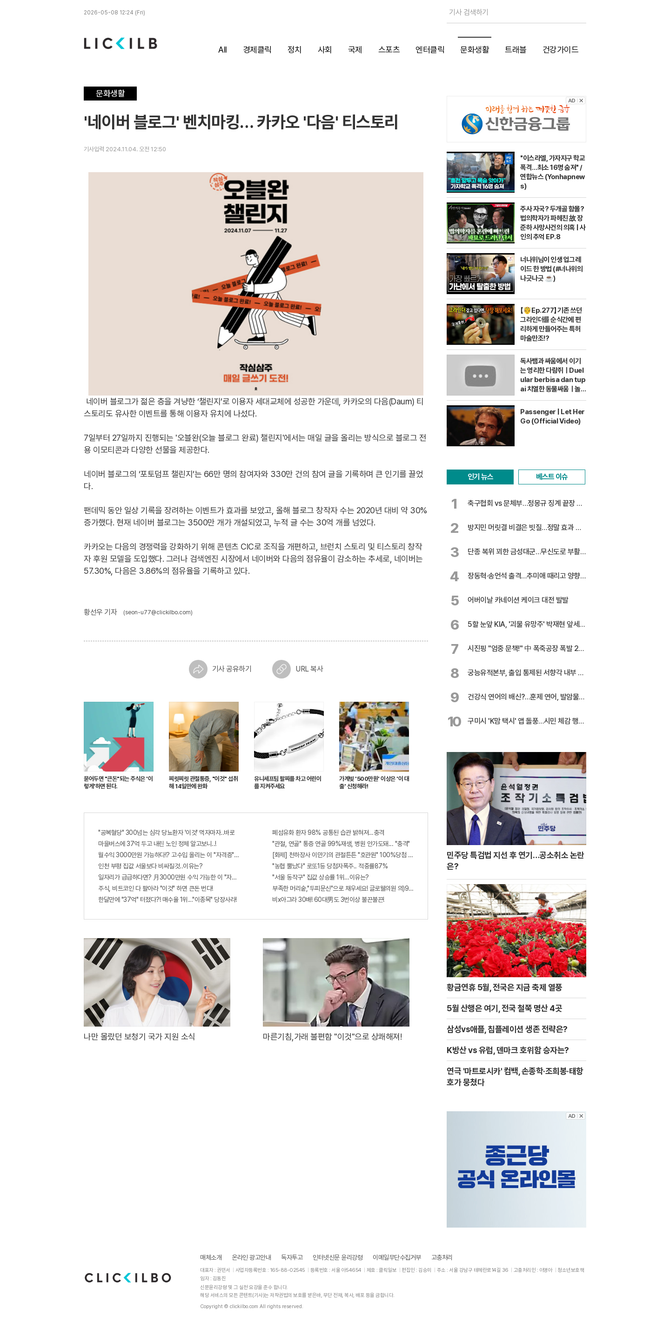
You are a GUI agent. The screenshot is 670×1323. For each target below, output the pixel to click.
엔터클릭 (429, 49)
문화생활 (474, 49)
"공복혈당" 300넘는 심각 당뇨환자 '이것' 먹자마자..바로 (166, 832)
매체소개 (210, 1257)
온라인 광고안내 (251, 1257)
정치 (295, 49)
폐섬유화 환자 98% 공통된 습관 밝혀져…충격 (328, 832)
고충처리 (442, 1257)
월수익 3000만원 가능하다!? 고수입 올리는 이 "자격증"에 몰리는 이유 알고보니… (169, 855)
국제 (355, 49)
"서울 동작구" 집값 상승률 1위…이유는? (320, 877)
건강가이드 (561, 49)
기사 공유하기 (220, 669)
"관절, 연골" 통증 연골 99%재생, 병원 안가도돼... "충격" (341, 843)
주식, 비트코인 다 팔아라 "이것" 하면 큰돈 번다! (155, 888)
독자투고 (291, 1257)
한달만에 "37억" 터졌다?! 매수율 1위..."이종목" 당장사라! (167, 899)
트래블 (516, 49)
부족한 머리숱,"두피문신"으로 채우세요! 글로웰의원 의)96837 (343, 888)
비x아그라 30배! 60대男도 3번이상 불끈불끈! (328, 899)
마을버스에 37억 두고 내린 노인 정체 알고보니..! (157, 843)
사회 (325, 49)
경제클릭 (257, 49)
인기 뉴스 (480, 476)
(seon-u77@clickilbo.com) (158, 612)
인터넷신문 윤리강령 (337, 1257)
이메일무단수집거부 (397, 1257)
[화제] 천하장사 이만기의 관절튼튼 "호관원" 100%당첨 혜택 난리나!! (343, 855)
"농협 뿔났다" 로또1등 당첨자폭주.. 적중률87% (330, 866)
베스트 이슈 (552, 476)
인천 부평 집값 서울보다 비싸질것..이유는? (150, 866)
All (222, 49)
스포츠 (389, 49)
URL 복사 (297, 669)
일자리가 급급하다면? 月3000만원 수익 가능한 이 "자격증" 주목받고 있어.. (169, 877)
